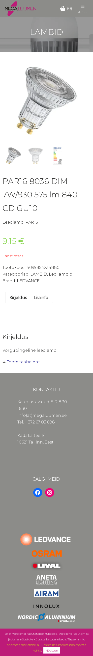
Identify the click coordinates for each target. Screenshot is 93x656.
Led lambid (60, 274)
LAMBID (38, 274)
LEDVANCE (28, 281)
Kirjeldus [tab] (18, 297)
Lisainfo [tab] (41, 297)
